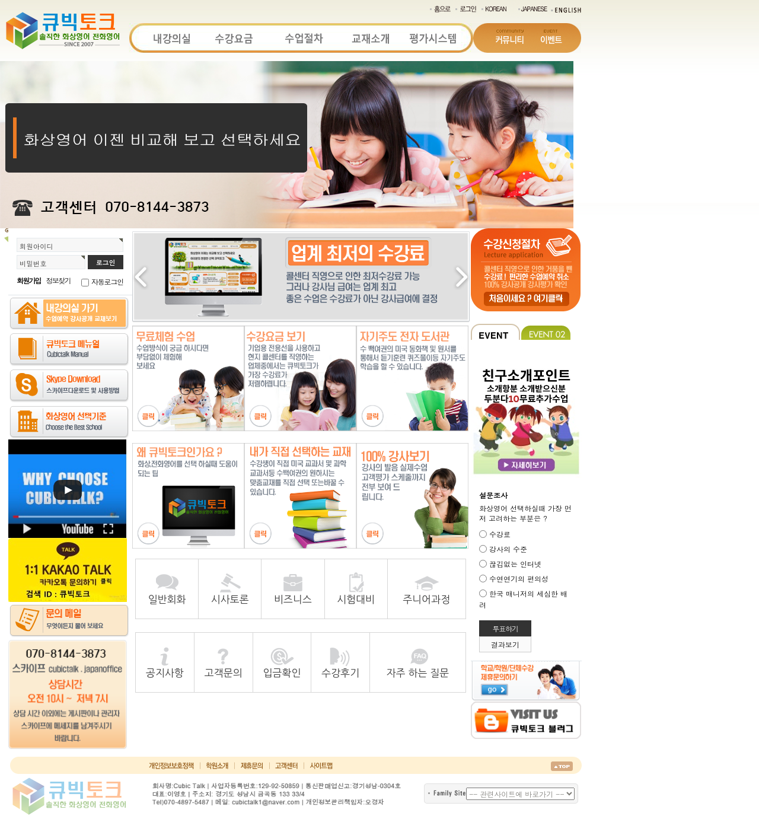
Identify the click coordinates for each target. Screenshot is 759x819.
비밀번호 (33, 263)
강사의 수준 (508, 549)
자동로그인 (107, 281)
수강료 (500, 534)
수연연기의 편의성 (518, 578)
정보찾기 (58, 280)
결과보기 (505, 644)
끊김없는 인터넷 (515, 564)
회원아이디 (36, 246)
